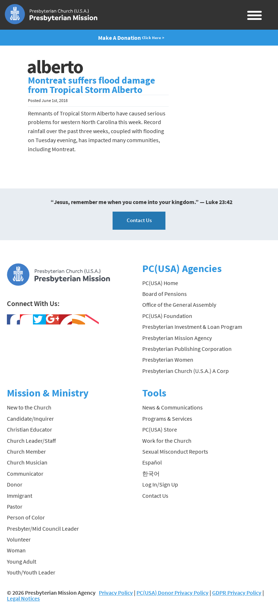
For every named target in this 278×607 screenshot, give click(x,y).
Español (152, 462)
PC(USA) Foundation (167, 315)
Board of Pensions (164, 293)
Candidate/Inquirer (30, 418)
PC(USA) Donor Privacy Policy (172, 592)
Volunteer (19, 539)
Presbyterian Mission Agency (177, 337)
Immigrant (19, 495)
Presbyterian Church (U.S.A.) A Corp (185, 370)
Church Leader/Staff (31, 440)
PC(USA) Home (160, 282)
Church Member (26, 451)
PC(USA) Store (159, 429)
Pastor (14, 506)
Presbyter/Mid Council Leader (43, 528)
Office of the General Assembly (179, 304)
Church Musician (27, 462)
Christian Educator (29, 429)
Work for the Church (166, 440)
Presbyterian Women (167, 359)
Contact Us (139, 220)
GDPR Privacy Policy (236, 592)
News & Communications (172, 407)
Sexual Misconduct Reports (175, 451)
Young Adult (21, 561)
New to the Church (29, 407)
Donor (14, 484)
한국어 (151, 473)
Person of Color (26, 517)
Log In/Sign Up (160, 484)
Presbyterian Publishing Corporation (187, 348)
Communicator (25, 473)
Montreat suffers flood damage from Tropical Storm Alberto (91, 85)
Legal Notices (23, 598)
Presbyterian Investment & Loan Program (192, 326)
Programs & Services (167, 418)
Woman (16, 550)
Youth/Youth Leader (31, 572)
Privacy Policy (116, 592)
